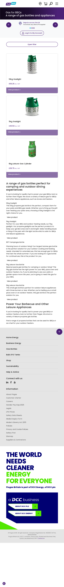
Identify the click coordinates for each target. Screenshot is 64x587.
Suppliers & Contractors (16, 440)
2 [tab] (32, 28)
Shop (8, 360)
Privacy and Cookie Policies (17, 429)
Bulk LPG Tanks (13, 354)
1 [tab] (30, 28)
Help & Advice (12, 372)
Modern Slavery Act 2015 (16, 422)
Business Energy (13, 343)
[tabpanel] (32, 24)
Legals (8, 408)
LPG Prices (10, 412)
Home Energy (12, 337)
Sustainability (12, 366)
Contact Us (41, 538)
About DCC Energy (28, 513)
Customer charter (13, 398)
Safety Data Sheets (14, 415)
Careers (9, 401)
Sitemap (9, 436)
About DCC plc (26, 506)
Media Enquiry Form (14, 419)
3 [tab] (33, 28)
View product (12, 217)
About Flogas (11, 394)
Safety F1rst (11, 433)
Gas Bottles (11, 349)
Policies (9, 426)
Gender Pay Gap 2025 (15, 405)
